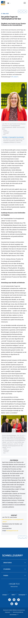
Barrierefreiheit (14, 614)
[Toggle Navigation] (25, 3)
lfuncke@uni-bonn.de (12, 530)
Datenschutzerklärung (18, 612)
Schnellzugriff (12, 555)
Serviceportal (23, 594)
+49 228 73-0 (14, 584)
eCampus (5, 594)
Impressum (7, 612)
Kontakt (14, 515)
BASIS (14, 594)
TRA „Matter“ (14, 76)
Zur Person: (14, 460)
